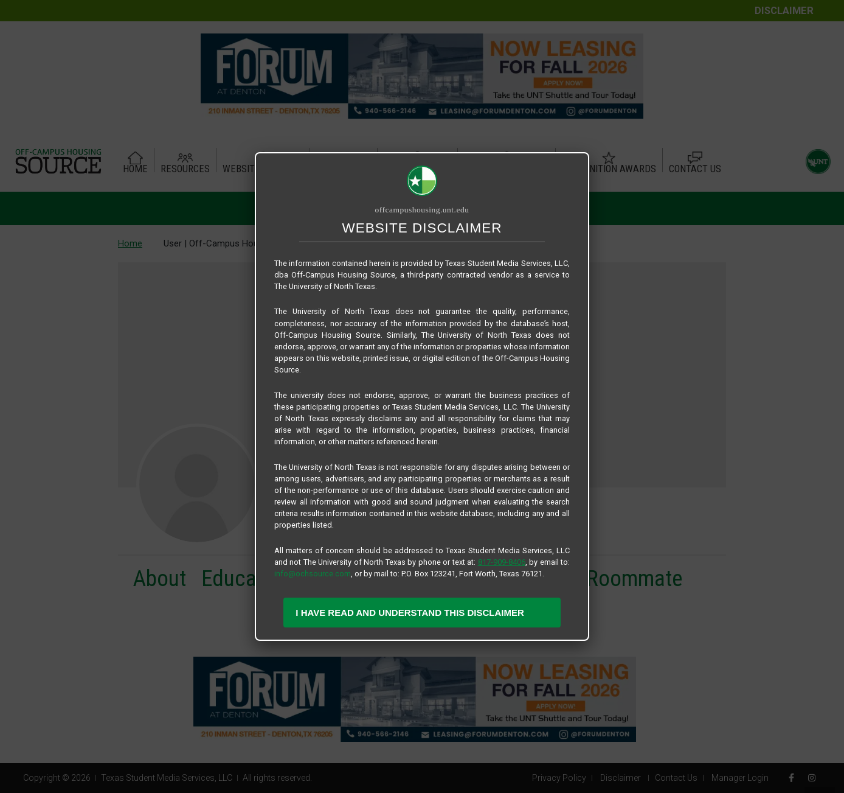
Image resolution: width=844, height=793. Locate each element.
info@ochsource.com (312, 573)
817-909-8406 (501, 562)
